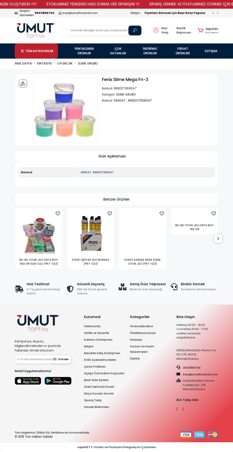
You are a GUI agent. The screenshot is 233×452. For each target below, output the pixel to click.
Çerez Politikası (94, 367)
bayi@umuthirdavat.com (197, 374)
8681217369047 (103, 172)
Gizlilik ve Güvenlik (96, 333)
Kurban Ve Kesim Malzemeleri (142, 349)
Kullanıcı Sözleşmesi (98, 340)
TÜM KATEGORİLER (37, 51)
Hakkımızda (92, 326)
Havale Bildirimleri (96, 407)
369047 (86, 172)
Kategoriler (140, 316)
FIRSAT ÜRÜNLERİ (183, 50)
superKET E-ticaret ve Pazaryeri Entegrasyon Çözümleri (116, 447)
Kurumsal (92, 316)
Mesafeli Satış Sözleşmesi (102, 353)
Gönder (61, 359)
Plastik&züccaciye (143, 333)
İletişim (135, 13)
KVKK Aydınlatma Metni (100, 360)
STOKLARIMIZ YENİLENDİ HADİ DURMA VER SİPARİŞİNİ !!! (99, 4)
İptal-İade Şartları (96, 380)
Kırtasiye (136, 340)
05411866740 (188, 367)
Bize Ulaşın (185, 316)
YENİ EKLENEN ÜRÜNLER (84, 50)
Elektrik (135, 358)
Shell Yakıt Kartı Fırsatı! (99, 387)
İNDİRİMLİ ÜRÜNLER (150, 50)
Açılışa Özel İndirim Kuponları (104, 373)
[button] (208, 30)
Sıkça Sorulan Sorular (99, 393)
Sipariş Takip (93, 400)
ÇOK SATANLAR (118, 50)
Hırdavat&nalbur (141, 326)
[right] (218, 238)
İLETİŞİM (211, 51)
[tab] (112, 156)
